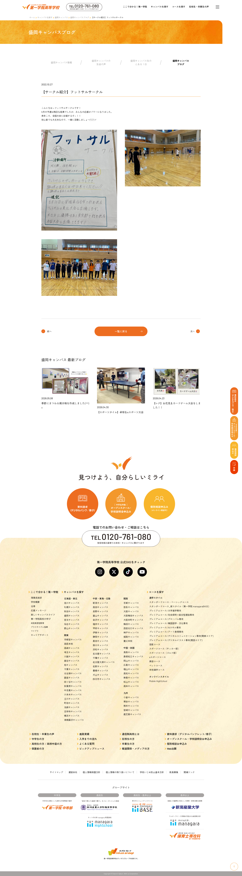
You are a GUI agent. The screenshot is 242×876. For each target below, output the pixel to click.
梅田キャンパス (131, 624)
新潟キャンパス (100, 602)
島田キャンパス (100, 640)
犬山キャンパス (100, 674)
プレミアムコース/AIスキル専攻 (165, 627)
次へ (192, 331)
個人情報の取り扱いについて (120, 772)
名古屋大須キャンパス (104, 662)
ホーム (32, 17)
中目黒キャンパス (73, 690)
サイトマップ (56, 772)
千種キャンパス (100, 657)
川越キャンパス (71, 656)
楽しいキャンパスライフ (43, 614)
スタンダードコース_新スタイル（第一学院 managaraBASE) (179, 606)
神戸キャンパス (131, 632)
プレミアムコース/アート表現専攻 (166, 631)
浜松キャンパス (100, 649)
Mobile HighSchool (158, 681)
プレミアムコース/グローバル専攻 (166, 619)
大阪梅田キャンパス (133, 615)
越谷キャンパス (71, 660)
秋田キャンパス (71, 611)
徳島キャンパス (131, 677)
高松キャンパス (131, 673)
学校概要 (35, 601)
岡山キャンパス (131, 660)
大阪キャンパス (131, 611)
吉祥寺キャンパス (73, 711)
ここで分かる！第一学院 (135, 6)
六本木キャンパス (73, 694)
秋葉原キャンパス (73, 686)
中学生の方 (38, 739)
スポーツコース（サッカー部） (164, 648)
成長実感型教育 (37, 623)
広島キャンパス (131, 664)
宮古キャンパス (71, 619)
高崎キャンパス (71, 648)
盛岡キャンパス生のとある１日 (141, 62)
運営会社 (72, 772)
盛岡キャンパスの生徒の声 (101, 62)
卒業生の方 (128, 744)
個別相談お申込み (177, 744)
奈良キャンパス (131, 607)
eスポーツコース (157, 657)
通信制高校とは (130, 734)
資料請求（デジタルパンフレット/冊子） (190, 734)
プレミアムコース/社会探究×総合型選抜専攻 (171, 614)
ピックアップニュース (91, 748)
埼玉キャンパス (71, 652)
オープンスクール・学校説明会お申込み (189, 739)
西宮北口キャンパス (133, 628)
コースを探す (178, 6)
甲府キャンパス (100, 628)
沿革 (33, 606)
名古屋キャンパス (101, 653)
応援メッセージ (38, 610)
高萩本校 (68, 643)
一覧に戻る (121, 331)
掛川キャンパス (100, 645)
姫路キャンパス (131, 636)
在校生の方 (128, 739)
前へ (49, 331)
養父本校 (128, 640)
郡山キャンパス (71, 628)
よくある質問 (86, 744)
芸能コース (154, 644)
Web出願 (171, 748)
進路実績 (84, 734)
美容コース (154, 661)
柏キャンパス (70, 664)
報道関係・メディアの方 (136, 748)
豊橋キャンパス (100, 670)
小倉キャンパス (131, 697)
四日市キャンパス (101, 679)
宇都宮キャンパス (73, 639)
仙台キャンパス (71, 624)
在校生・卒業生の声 (199, 6)
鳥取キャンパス (131, 652)
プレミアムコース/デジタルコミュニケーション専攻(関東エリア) (181, 635)
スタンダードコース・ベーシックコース (169, 602)
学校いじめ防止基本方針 (152, 772)
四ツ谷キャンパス (73, 681)
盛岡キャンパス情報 (61, 62)
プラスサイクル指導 (39, 627)
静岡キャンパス (100, 636)
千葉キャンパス (71, 669)
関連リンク (189, 772)
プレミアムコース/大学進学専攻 (165, 610)
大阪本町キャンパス (133, 619)
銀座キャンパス (71, 677)
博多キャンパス (131, 701)
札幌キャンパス (71, 607)
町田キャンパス (71, 702)
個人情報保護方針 (91, 772)
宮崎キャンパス (131, 710)
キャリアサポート (39, 635)
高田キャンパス (100, 607)
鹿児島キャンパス (132, 714)
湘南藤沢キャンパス (74, 719)
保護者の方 (38, 748)
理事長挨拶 (36, 597)
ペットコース (155, 665)
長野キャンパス (100, 611)
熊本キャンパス (131, 705)
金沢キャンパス (100, 619)
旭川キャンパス (71, 602)
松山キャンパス (131, 681)
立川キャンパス (71, 698)
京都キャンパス (131, 602)
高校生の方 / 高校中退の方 (47, 744)
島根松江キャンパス (133, 656)
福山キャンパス (131, 669)
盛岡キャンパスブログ (79, 17)
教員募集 (173, 772)
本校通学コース (157, 669)
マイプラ (34, 630)
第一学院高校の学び (41, 618)
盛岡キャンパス (61, 17)
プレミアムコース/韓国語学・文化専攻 (168, 623)
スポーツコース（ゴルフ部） (163, 652)
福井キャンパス (100, 624)
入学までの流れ (88, 739)
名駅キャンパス (100, 666)
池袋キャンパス (71, 707)
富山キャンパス (100, 615)
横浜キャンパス (71, 715)
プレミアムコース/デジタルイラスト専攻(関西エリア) (176, 640)
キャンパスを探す (159, 6)
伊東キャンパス (100, 632)
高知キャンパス (131, 686)
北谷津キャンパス (73, 673)
